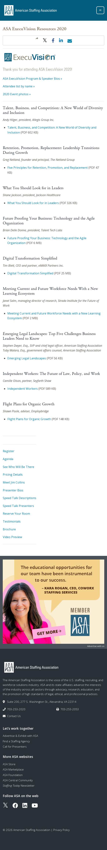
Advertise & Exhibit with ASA (20, 736)
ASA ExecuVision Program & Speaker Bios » (32, 79)
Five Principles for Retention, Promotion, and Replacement (47, 168)
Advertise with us (95, 646)
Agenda (8, 459)
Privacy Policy (61, 830)
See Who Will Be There (18, 467)
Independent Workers (22, 389)
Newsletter (19, 785)
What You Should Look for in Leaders (33, 203)
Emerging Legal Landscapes (26, 358)
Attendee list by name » (19, 86)
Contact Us (14, 716)
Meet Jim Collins (14, 482)
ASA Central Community (18, 780)
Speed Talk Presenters (18, 506)
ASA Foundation (13, 775)
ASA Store (9, 764)
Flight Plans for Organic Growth (29, 419)
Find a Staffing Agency (16, 741)
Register (8, 451)
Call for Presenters (15, 746)
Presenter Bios (13, 490)
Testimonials (12, 521)
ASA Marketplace (13, 769)
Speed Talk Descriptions (19, 498)
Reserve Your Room (16, 514)
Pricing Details (13, 475)
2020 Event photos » (17, 94)
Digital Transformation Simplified (30, 273)
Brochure (9, 529)
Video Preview (12, 537)
